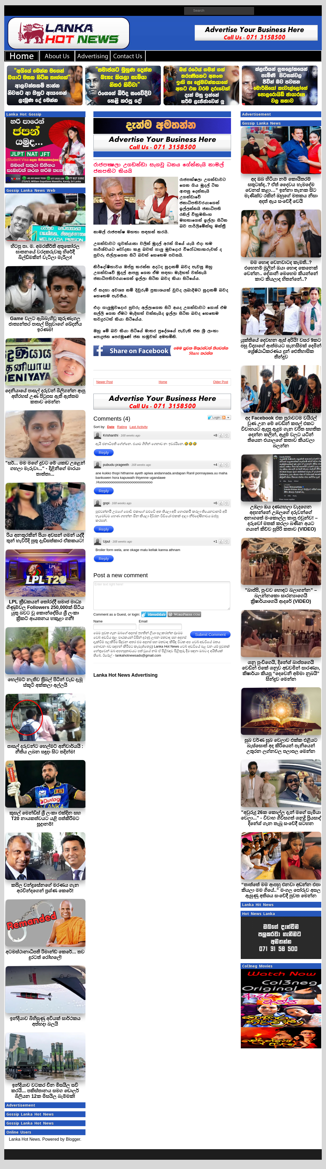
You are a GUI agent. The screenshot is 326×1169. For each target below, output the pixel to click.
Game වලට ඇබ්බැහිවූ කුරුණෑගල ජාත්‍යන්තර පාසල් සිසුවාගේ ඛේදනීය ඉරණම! (45, 324)
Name (98, 621)
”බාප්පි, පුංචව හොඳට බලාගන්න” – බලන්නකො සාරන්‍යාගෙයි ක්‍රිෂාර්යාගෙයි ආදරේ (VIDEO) (281, 596)
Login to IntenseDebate (153, 614)
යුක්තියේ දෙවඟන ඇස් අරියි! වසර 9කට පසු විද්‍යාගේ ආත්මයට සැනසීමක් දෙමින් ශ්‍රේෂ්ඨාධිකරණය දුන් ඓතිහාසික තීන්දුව (281, 349)
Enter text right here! (161, 595)
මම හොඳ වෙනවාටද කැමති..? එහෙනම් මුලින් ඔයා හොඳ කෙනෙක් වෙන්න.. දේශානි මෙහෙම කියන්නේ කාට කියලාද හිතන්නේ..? (281, 271)
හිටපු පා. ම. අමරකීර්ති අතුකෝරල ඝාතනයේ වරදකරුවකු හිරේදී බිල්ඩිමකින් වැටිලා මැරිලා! (45, 252)
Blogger (73, 1139)
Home (163, 382)
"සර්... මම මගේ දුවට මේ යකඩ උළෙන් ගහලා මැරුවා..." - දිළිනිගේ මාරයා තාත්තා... (45, 468)
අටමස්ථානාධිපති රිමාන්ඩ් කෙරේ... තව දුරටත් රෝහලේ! (45, 954)
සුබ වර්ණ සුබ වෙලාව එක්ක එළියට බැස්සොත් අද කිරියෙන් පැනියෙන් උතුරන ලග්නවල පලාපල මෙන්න (281, 746)
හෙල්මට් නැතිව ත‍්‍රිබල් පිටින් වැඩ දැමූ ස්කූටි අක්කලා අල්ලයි (45, 682)
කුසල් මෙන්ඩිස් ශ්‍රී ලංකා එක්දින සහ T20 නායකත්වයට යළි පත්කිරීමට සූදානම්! (45, 818)
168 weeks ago (130, 435)
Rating (122, 427)
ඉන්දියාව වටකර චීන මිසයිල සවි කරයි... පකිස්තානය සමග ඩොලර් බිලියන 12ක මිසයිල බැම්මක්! (45, 1090)
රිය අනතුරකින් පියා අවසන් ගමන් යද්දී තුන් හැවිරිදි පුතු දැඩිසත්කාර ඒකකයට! (45, 538)
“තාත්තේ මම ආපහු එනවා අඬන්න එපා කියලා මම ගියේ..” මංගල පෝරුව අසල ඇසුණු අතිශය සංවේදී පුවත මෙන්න (280, 890)
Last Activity (138, 427)
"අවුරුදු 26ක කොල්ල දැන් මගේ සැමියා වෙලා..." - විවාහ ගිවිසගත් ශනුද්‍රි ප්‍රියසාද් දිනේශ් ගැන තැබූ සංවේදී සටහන (281, 818)
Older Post (220, 382)
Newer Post (104, 382)
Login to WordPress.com (184, 614)
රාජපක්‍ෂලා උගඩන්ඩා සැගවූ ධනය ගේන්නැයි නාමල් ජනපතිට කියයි (158, 168)
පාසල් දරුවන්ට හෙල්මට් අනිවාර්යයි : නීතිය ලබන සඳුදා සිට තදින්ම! (45, 749)
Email (143, 621)
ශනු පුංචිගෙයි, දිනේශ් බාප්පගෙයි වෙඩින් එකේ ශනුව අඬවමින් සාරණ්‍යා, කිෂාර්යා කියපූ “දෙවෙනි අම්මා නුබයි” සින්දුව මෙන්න (281, 671)
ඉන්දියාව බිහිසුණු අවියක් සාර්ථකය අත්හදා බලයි (45, 1021)
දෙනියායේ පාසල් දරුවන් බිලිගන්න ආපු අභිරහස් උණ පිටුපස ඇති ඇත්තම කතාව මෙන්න (45, 396)
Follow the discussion (226, 417)
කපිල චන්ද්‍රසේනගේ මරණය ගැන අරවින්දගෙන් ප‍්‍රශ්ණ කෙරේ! (45, 888)
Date (110, 427)
